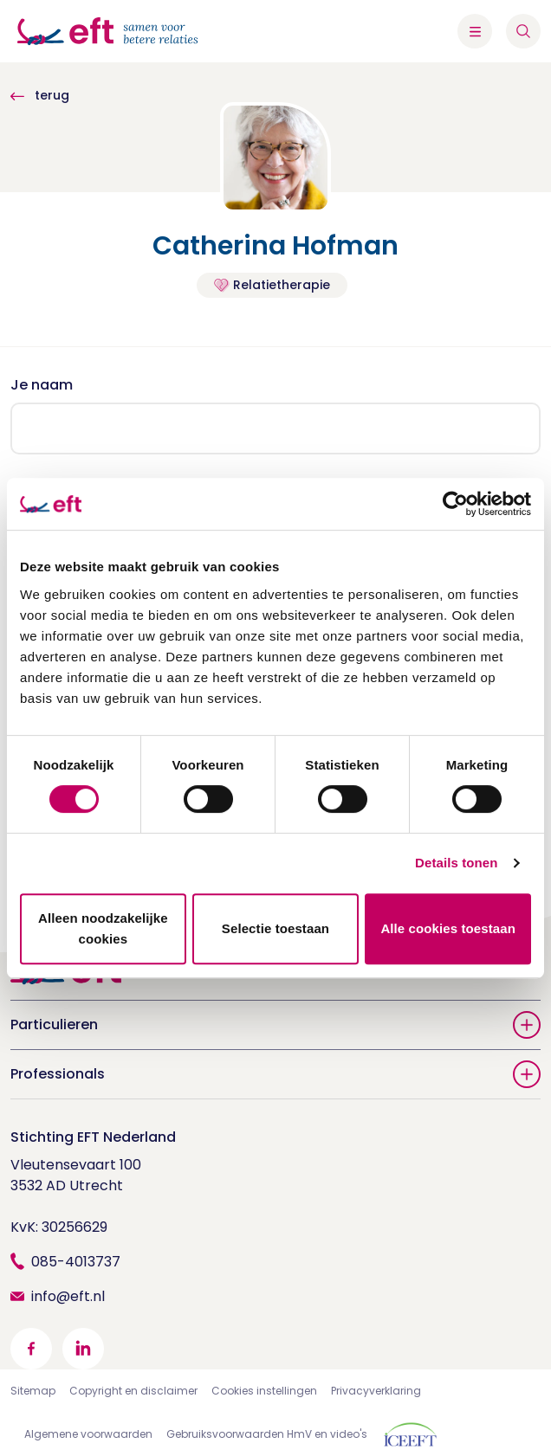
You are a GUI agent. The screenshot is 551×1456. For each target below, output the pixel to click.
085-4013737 (75, 1262)
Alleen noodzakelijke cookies (103, 928)
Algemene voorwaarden (88, 1434)
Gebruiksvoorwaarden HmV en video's (266, 1434)
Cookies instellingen (264, 1390)
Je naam (41, 385)
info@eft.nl (68, 1296)
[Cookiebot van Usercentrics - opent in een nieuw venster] (455, 504)
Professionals (275, 1074)
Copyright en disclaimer (133, 1390)
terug (39, 95)
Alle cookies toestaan (447, 928)
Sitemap (32, 1390)
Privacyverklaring (376, 1390)
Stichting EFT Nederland (93, 1137)
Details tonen (456, 862)
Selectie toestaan (275, 928)
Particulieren (275, 1025)
